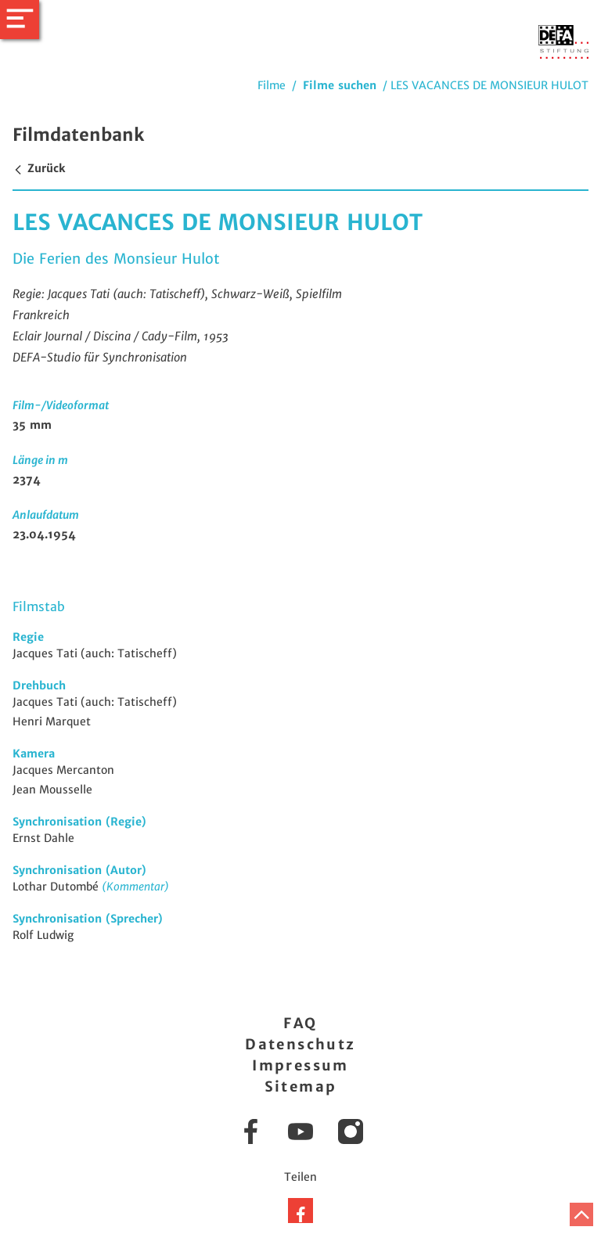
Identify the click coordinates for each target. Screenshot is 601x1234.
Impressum (300, 1065)
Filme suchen (339, 85)
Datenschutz (300, 1044)
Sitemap (301, 1086)
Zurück (39, 168)
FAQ (300, 1023)
